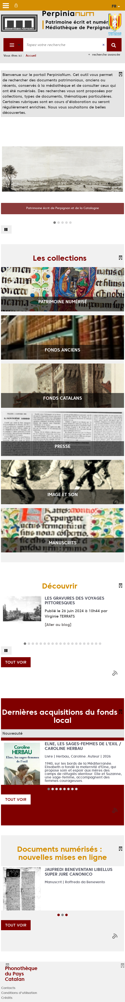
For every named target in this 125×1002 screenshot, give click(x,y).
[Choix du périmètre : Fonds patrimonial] (13, 44)
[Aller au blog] (58, 624)
